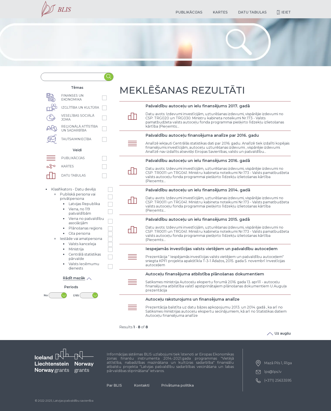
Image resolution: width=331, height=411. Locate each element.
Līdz (76, 295)
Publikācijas (189, 12)
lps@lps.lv (273, 372)
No (46, 295)
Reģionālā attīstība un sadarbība (79, 128)
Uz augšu (279, 333)
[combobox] (72, 77)
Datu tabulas (252, 12)
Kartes (220, 12)
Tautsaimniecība (76, 139)
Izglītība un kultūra (80, 107)
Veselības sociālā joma (77, 117)
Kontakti (141, 385)
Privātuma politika (177, 385)
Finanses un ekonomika (72, 97)
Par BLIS (114, 385)
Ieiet (286, 12)
